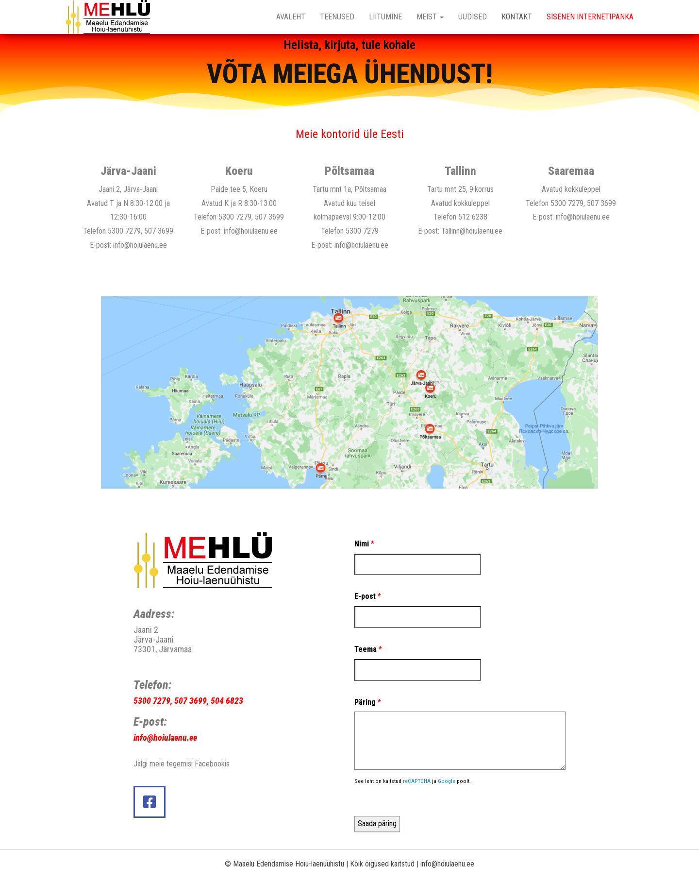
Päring (367, 702)
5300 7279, (152, 701)
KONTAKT (516, 16)
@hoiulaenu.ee (481, 231)
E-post (367, 596)
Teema (368, 649)
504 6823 (227, 701)
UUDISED (472, 16)
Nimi (364, 543)
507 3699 (158, 231)
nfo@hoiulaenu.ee (166, 737)
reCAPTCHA (417, 781)
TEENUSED (337, 16)
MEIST (430, 16)
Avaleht (290, 16)
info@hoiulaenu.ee (140, 245)
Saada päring (377, 823)
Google (446, 781)
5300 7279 (124, 231)
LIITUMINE (385, 16)
